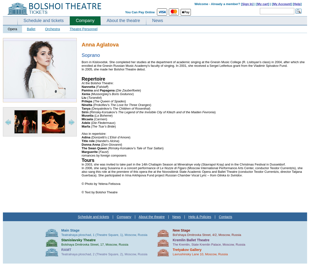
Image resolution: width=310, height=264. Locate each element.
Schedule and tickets (43, 20)
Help (297, 4)
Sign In (247, 4)
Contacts (225, 217)
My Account (282, 4)
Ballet (31, 29)
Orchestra (52, 29)
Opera (12, 29)
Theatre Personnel (83, 29)
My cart (262, 4)
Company (85, 20)
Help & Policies (199, 217)
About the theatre (123, 20)
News (157, 20)
